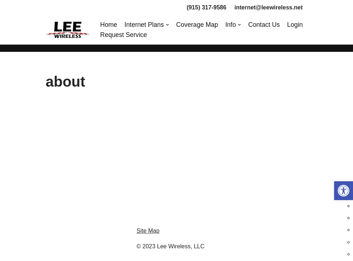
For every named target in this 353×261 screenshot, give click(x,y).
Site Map (148, 238)
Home (108, 24)
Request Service (123, 34)
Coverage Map (197, 24)
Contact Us (264, 24)
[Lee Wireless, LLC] (67, 30)
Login (295, 24)
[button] (343, 190)
